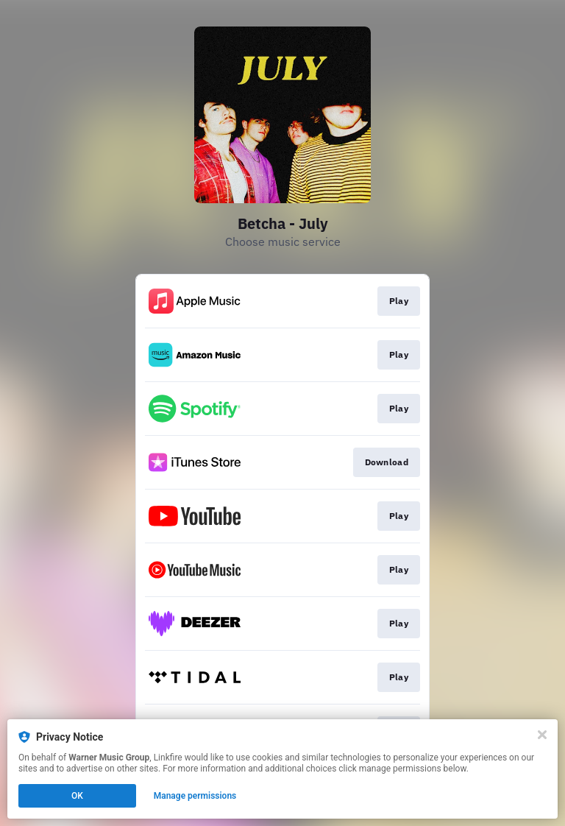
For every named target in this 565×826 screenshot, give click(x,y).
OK (77, 796)
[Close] (542, 734)
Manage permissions (195, 796)
